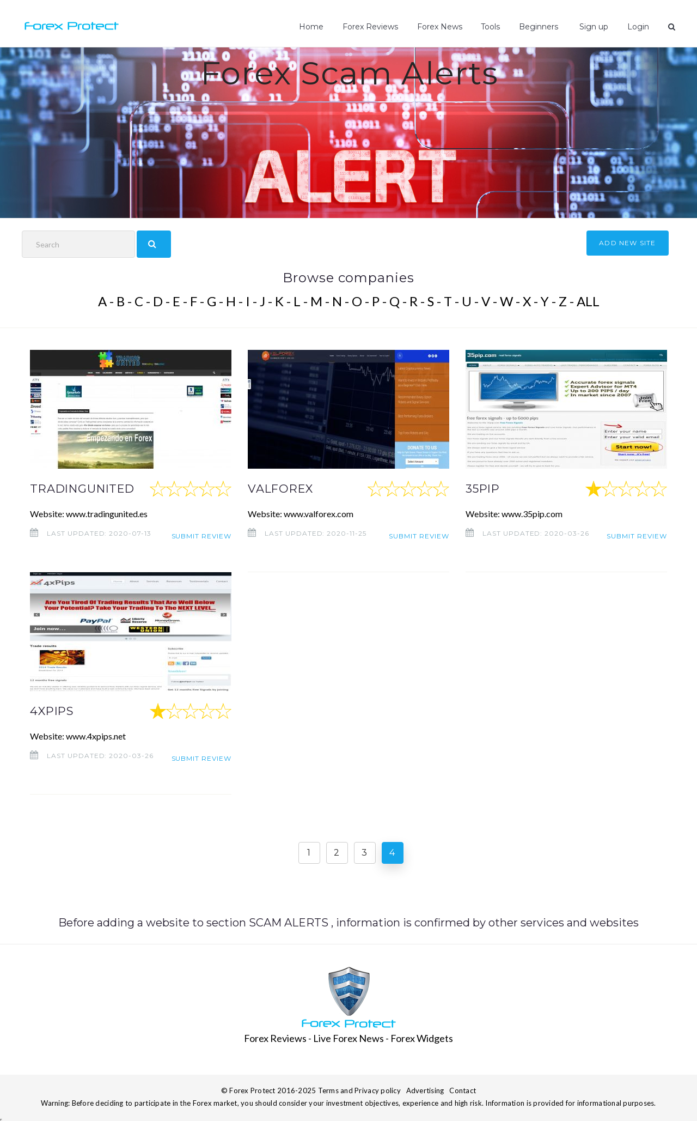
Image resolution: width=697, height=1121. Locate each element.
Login (639, 27)
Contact (462, 1088)
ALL (588, 301)
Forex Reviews (373, 27)
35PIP (485, 488)
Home (315, 27)
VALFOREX (284, 488)
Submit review (201, 534)
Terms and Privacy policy (359, 1088)
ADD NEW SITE (627, 243)
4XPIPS (55, 710)
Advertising (425, 1088)
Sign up (593, 27)
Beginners (540, 27)
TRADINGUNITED (89, 488)
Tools (493, 27)
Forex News (442, 27)
